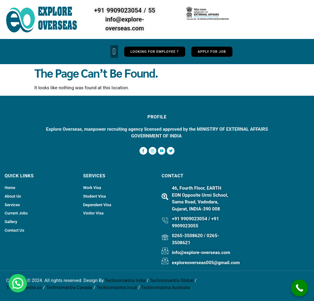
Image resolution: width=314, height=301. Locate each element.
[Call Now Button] (299, 288)
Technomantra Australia (165, 287)
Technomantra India (125, 280)
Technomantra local (116, 287)
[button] (114, 51)
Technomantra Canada (69, 287)
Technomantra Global (171, 280)
